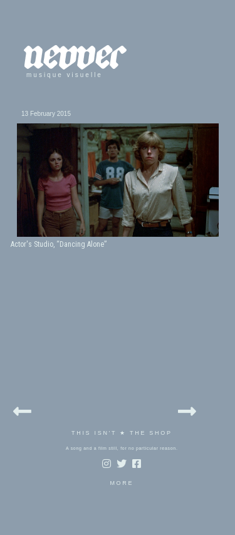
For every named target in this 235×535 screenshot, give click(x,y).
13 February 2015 (46, 113)
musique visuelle (64, 74)
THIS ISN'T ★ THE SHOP (121, 433)
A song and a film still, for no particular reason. (122, 448)
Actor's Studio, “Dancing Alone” (59, 244)
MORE (121, 483)
